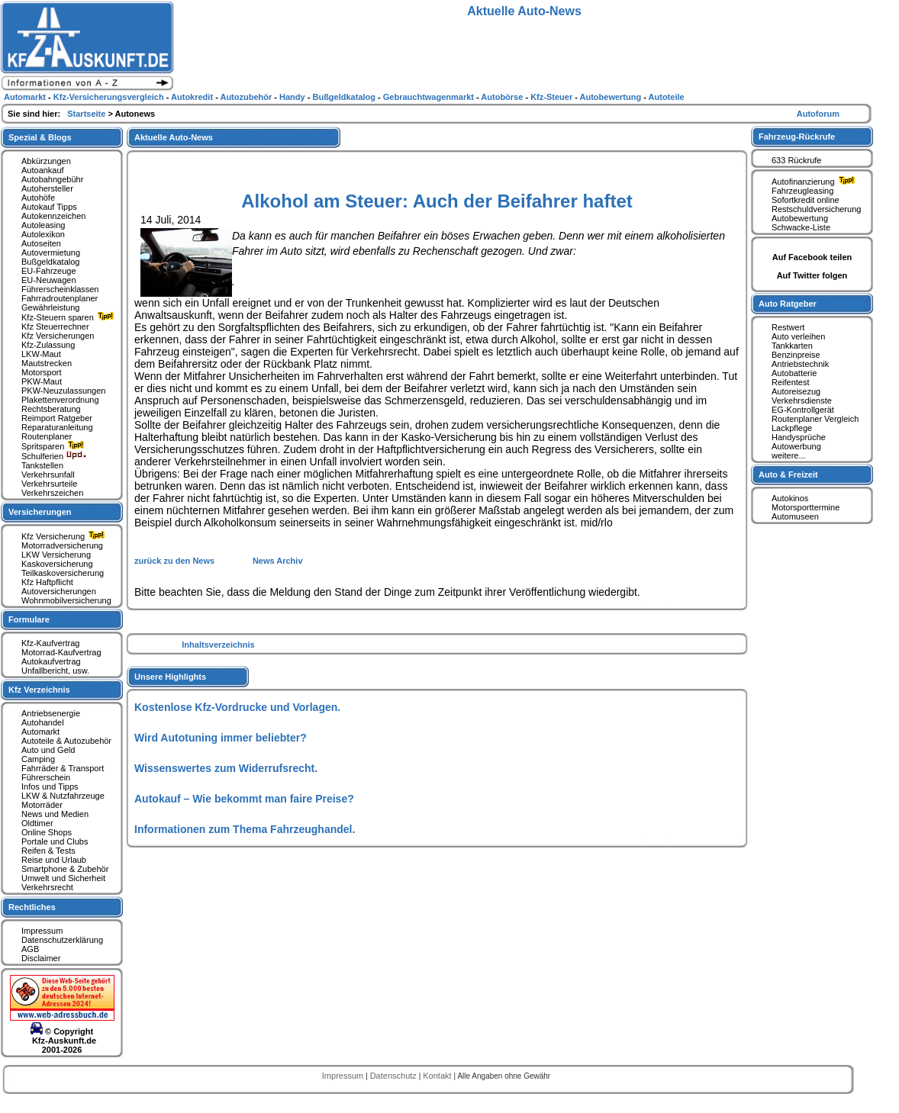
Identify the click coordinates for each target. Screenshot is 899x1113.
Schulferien (54, 456)
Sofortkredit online (805, 199)
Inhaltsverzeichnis (218, 644)
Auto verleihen (798, 336)
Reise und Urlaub (53, 859)
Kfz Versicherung (64, 536)
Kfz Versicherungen (57, 335)
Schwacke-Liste (801, 227)
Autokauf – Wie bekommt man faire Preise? (244, 799)
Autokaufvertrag (51, 661)
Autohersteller (47, 188)
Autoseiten (41, 243)
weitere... (789, 455)
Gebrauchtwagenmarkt (429, 96)
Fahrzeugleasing (802, 190)
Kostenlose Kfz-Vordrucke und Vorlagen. (237, 707)
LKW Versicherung (56, 554)
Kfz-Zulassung (48, 344)
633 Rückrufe (796, 160)
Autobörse (503, 96)
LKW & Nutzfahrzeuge (63, 795)
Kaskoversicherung (57, 563)
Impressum (42, 930)
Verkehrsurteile (49, 483)
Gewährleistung (50, 307)
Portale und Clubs (54, 841)
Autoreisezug (796, 391)
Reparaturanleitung (57, 427)
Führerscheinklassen (60, 289)
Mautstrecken (46, 363)
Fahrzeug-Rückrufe (797, 136)
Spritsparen (54, 446)
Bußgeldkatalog (50, 261)
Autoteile (667, 96)
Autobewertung (800, 218)
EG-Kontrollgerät (803, 409)
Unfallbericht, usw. (55, 670)
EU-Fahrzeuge (48, 270)
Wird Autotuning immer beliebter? (220, 738)
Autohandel (42, 722)
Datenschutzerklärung (62, 939)
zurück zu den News (175, 560)
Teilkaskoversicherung (62, 572)
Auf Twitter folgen (812, 275)
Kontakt (438, 1075)
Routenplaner (46, 436)
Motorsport (41, 372)
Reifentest (791, 382)
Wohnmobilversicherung (66, 600)
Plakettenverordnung (60, 399)
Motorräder (42, 804)
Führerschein (45, 777)
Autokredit (193, 96)
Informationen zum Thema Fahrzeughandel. (244, 829)
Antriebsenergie (50, 713)
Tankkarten (792, 345)
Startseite (87, 113)
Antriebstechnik (800, 363)
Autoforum (818, 113)
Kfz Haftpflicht (47, 582)
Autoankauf (42, 170)
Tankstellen (42, 465)
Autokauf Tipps (49, 206)
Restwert (788, 327)
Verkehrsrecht (47, 887)
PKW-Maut (41, 381)
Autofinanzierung (815, 181)
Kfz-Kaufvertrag (50, 643)
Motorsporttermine (805, 507)
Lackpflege (792, 428)
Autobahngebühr (52, 179)
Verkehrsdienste (802, 400)
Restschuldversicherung (816, 209)
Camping (38, 759)
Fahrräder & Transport (62, 768)
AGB (30, 949)
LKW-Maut (41, 354)
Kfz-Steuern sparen (69, 317)
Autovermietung (50, 252)
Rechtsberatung (51, 408)
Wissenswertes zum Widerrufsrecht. (225, 768)
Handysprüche (799, 437)
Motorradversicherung (62, 545)
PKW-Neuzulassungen (63, 390)
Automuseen (795, 516)
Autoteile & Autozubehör (66, 740)
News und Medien (55, 814)
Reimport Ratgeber (56, 418)
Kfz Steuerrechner (55, 326)
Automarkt (40, 731)
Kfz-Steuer (552, 96)
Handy (293, 96)
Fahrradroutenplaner (59, 298)
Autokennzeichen (53, 215)
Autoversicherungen (58, 591)
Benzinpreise (796, 354)
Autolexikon (43, 234)
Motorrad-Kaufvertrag (61, 652)
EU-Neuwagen (48, 280)
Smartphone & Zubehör (64, 868)
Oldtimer (37, 823)
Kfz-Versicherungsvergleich (109, 96)
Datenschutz (394, 1075)
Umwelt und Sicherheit (63, 878)
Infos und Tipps (50, 786)
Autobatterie (794, 373)
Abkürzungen (46, 161)
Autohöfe (38, 197)
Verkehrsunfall (48, 474)
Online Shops (46, 832)
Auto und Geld (48, 749)
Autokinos (790, 498)
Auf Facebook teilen (812, 257)
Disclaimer (40, 958)
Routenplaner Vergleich (815, 418)
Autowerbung (796, 446)
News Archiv (278, 560)
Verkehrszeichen (52, 492)
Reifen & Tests (48, 850)
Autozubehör (247, 96)
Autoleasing (43, 225)
